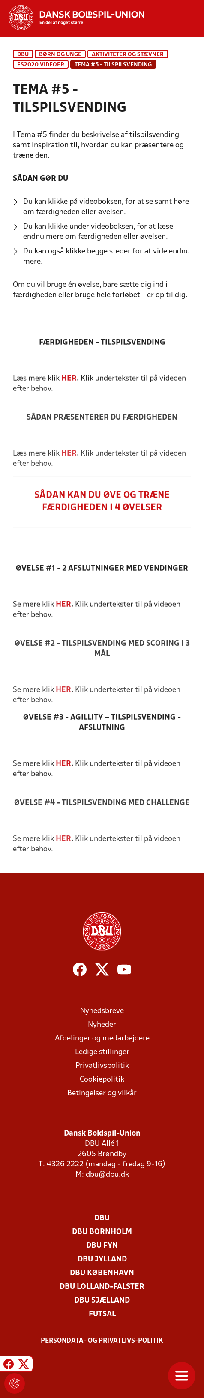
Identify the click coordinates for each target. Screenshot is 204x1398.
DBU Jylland (102, 1259)
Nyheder (102, 1024)
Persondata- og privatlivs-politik (102, 1341)
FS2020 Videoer (40, 65)
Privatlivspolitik (102, 1066)
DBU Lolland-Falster (102, 1287)
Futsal (102, 1314)
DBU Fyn (102, 1245)
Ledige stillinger (102, 1052)
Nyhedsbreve (102, 1011)
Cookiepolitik (102, 1079)
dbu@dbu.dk (107, 1174)
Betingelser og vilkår (102, 1093)
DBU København (102, 1273)
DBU (23, 54)
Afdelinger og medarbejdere (102, 1038)
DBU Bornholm (102, 1232)
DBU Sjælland (102, 1300)
